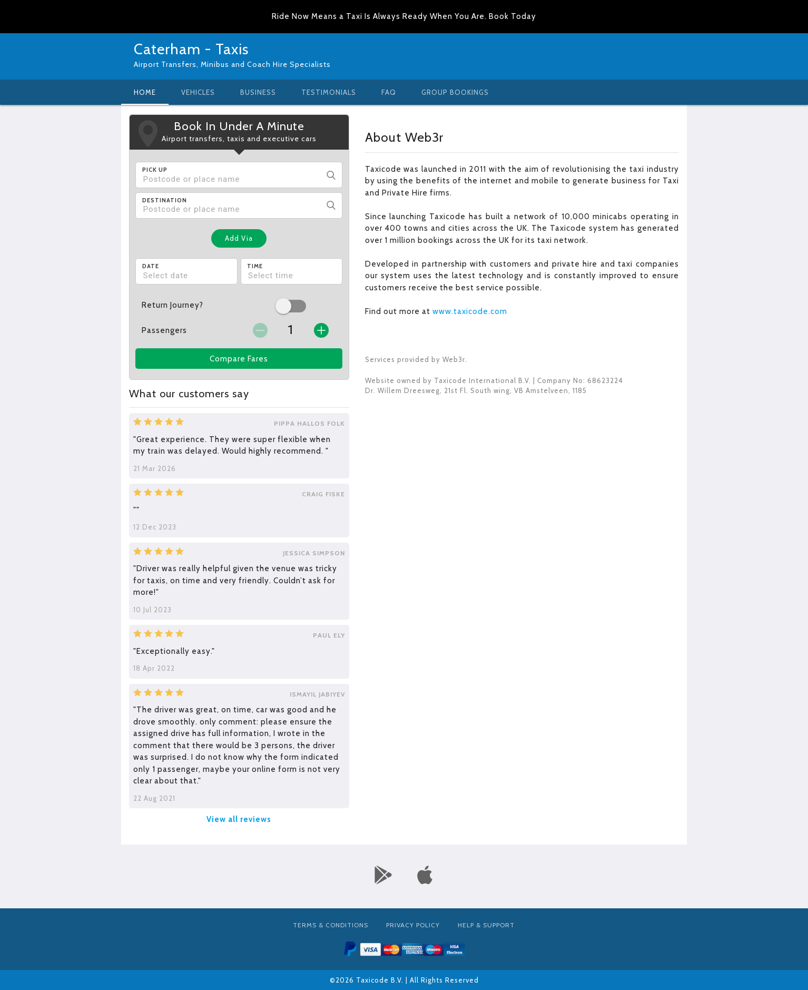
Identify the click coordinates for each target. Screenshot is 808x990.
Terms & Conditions (330, 925)
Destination (164, 200)
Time (255, 266)
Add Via (239, 238)
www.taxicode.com (469, 311)
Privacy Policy (413, 925)
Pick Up (154, 169)
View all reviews (238, 819)
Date (150, 266)
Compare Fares (239, 359)
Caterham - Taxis (191, 49)
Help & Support (486, 925)
